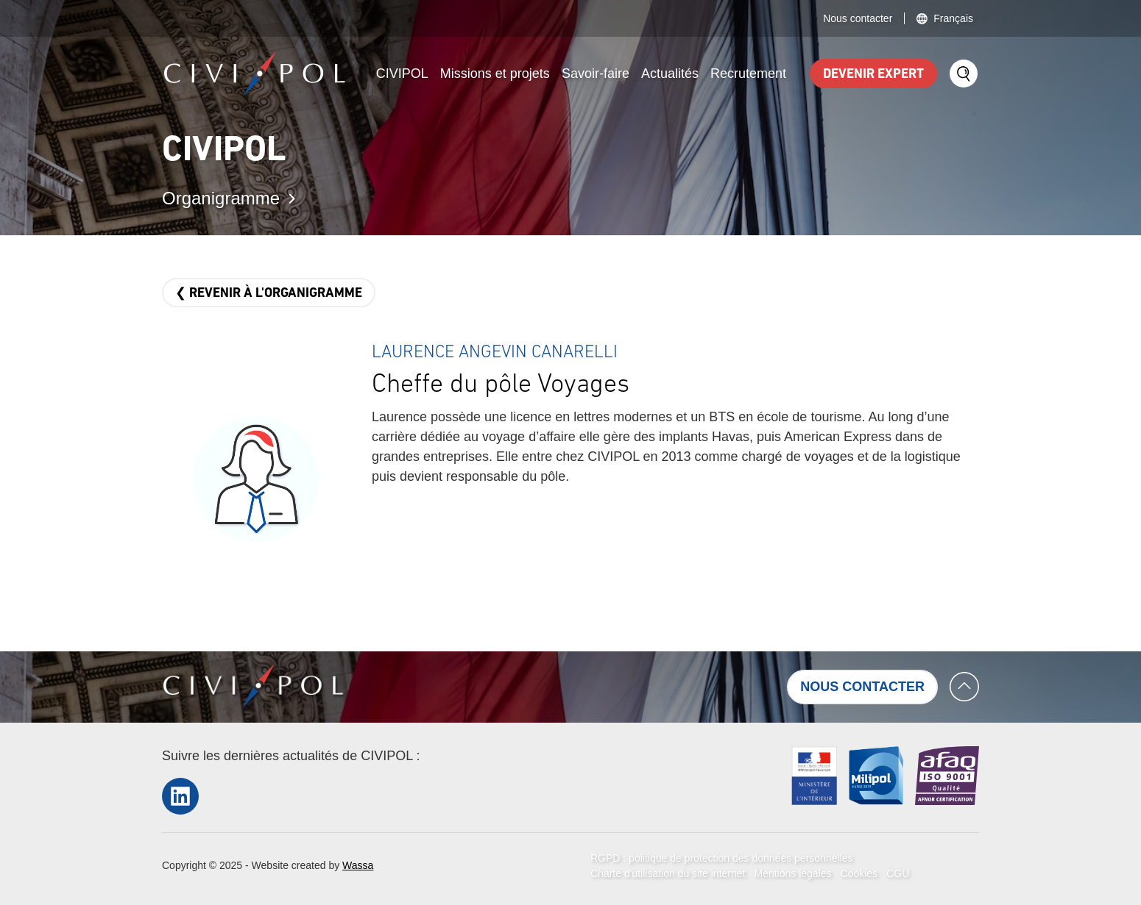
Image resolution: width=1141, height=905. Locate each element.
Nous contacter (857, 18)
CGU (897, 873)
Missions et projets (495, 73)
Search (963, 73)
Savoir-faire (595, 73)
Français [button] (953, 18)
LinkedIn (180, 796)
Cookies (859, 873)
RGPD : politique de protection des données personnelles (721, 858)
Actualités (670, 73)
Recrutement (748, 73)
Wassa (357, 865)
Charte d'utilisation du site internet (667, 873)
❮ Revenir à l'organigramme (268, 294)
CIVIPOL (402, 73)
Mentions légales (792, 873)
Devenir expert (873, 75)
